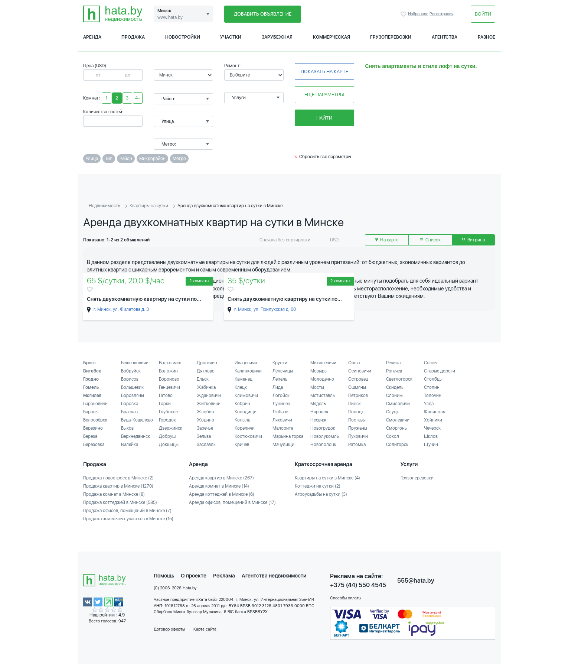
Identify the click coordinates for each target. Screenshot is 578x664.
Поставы (357, 420)
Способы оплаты (345, 598)
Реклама (224, 576)
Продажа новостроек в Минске (118, 478)
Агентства (444, 37)
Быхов (127, 428)
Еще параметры (324, 94)
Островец (358, 379)
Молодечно (322, 379)
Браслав (129, 411)
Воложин (168, 371)
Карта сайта (204, 629)
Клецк (241, 387)
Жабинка (206, 387)
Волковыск (170, 362)
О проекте (193, 576)
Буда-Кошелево (137, 420)
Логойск (281, 395)
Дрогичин (207, 362)
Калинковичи (248, 371)
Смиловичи (398, 403)
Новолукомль (324, 436)
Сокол (392, 436)
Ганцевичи (169, 387)
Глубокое (168, 411)
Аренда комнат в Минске (219, 486)
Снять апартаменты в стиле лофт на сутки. (421, 66)
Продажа (133, 37)
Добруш (167, 436)
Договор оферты (169, 629)
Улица (92, 158)
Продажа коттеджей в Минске (120, 502)
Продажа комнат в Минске (114, 494)
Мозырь (318, 371)
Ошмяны (357, 387)
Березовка (93, 444)
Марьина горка (287, 436)
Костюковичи (248, 436)
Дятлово (206, 371)
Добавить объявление (262, 14)
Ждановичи (209, 395)
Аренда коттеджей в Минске (221, 494)
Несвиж (318, 420)
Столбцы (433, 379)
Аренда (92, 37)
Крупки (279, 362)
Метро (179, 158)
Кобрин (242, 403)
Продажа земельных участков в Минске (128, 518)
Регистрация (441, 14)
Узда (429, 403)
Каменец (243, 379)
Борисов (129, 379)
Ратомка (357, 444)
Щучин (431, 444)
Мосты (317, 387)
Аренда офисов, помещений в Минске (232, 502)
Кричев (242, 444)
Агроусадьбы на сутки (321, 494)
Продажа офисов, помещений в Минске (127, 510)
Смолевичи (397, 420)
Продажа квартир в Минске (118, 486)
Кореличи (245, 428)
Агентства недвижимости (274, 576)
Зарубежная (277, 37)
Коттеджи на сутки (317, 486)
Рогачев (394, 371)
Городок (167, 420)
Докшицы (169, 444)
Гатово (166, 395)
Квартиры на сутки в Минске (327, 478)
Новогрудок (322, 428)
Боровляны (132, 395)
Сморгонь (396, 428)
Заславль (206, 444)
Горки (165, 403)
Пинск (354, 403)
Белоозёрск (95, 420)
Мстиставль (322, 395)
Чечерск (432, 428)
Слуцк (392, 411)
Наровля (319, 411)
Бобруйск (131, 371)
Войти (483, 14)
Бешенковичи (134, 362)
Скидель (395, 387)
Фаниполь (434, 411)
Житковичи (209, 403)
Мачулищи (283, 444)
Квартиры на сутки (149, 205)
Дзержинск (170, 428)
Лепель (279, 379)
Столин (432, 387)
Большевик (132, 387)
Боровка (129, 403)
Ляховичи (282, 420)
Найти (324, 118)
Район (126, 158)
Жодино (205, 420)
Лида (277, 387)
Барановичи (95, 403)
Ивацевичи (246, 362)
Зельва (204, 436)
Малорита (282, 428)
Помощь (164, 576)
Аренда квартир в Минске (221, 478)
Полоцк (356, 411)
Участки (230, 37)
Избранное (404, 14)
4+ (137, 98)
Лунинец (281, 403)
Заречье (205, 428)
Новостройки (182, 37)
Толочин (432, 395)
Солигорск (397, 444)
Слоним (394, 395)
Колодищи (246, 411)
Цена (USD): (95, 65)
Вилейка (129, 444)
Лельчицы (282, 371)
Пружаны (357, 428)
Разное (486, 37)
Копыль (242, 420)
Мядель (318, 403)
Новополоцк (323, 444)
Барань (90, 411)
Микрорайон (152, 158)
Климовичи (246, 395)
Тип (108, 158)
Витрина (473, 240)
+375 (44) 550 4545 (358, 585)
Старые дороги (439, 371)
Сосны (430, 362)
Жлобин (205, 411)
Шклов (431, 436)
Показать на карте (324, 71)
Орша (354, 362)
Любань (280, 411)
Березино (93, 428)
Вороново (169, 379)
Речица (393, 362)
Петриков (358, 395)
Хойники (433, 420)
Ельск (203, 379)
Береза (90, 436)
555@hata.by (415, 580)
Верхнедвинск (135, 436)
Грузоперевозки (390, 37)
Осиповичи (359, 371)
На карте (386, 240)
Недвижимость (104, 205)
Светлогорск (399, 379)
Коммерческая (331, 37)
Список (430, 240)
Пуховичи (358, 436)
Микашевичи (323, 362)
